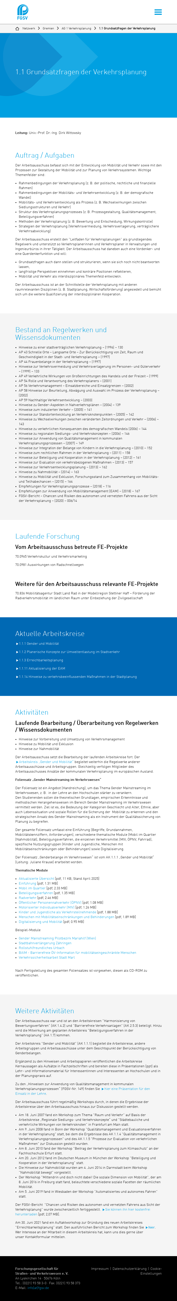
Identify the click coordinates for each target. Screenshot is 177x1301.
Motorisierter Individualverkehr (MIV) (47, 907)
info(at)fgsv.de (38, 1288)
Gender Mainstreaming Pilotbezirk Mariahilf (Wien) (57, 938)
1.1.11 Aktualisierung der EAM (42, 668)
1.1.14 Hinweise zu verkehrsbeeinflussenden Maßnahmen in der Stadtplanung (78, 677)
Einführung (27, 883)
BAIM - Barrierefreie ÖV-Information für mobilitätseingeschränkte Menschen (77, 953)
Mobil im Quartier (32, 888)
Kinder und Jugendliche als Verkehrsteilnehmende (58, 912)
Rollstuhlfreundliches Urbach (42, 948)
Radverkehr (27, 898)
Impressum (100, 1269)
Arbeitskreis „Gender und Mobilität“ (46, 762)
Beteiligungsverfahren (36, 893)
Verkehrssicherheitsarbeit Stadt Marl (47, 957)
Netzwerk (28, 28)
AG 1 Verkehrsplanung (76, 28)
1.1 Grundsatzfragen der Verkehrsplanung (127, 28)
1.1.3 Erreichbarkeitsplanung (41, 660)
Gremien (48, 28)
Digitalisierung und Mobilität (40, 922)
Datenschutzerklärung (129, 1269)
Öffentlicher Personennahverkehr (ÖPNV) (50, 903)
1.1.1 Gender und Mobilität (39, 644)
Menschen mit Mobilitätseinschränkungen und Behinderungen (66, 917)
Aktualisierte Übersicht (36, 879)
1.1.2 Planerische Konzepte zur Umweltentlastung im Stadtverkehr (69, 652)
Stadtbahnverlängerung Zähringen (45, 943)
